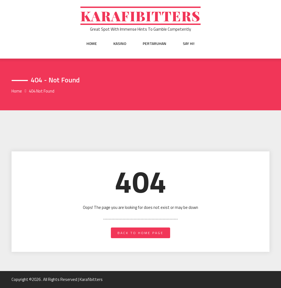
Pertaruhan (154, 43)
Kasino (119, 43)
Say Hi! (189, 43)
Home (91, 43)
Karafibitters (140, 16)
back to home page (140, 232)
